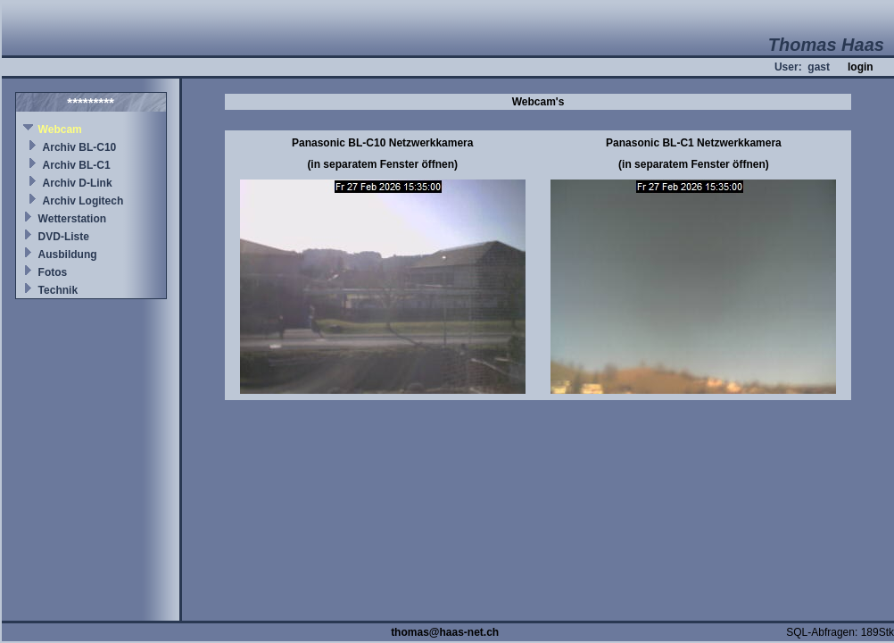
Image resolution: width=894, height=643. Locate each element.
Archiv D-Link (77, 183)
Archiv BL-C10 (80, 147)
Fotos (53, 272)
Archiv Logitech (83, 201)
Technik (58, 290)
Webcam (60, 129)
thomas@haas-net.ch (445, 632)
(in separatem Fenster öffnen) (382, 164)
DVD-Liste (63, 236)
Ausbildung (67, 254)
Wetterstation (72, 219)
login (860, 67)
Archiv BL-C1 (77, 165)
